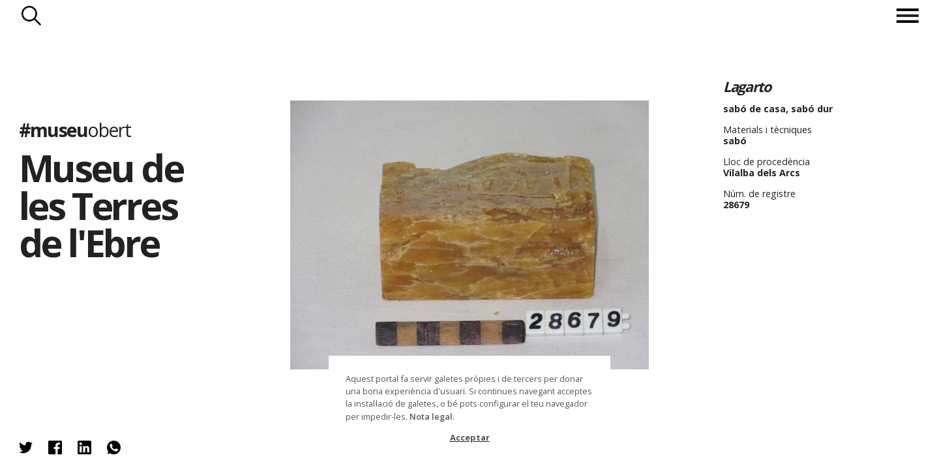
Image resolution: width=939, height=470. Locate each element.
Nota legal (431, 416)
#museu (74, 129)
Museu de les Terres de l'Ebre (101, 205)
